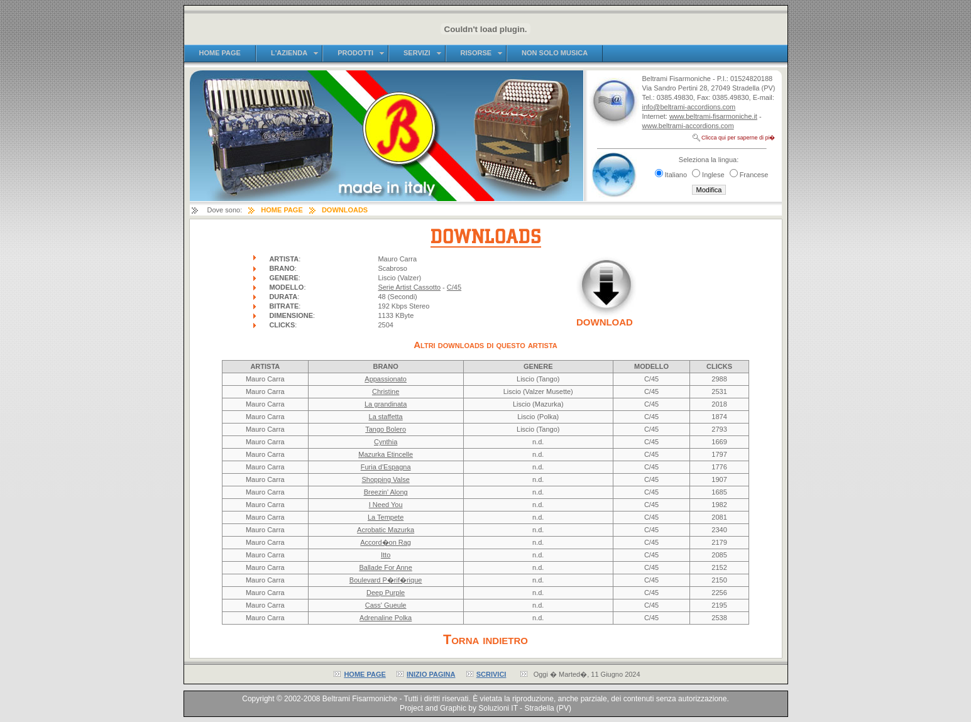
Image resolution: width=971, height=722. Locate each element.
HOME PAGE (364, 674)
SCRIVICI (491, 674)
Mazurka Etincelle (385, 454)
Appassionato (386, 379)
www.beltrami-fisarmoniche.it (713, 116)
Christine (385, 391)
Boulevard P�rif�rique (385, 580)
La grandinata (386, 404)
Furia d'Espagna (386, 467)
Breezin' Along (386, 492)
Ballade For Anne (385, 567)
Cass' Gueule (386, 605)
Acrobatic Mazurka (385, 529)
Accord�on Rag (385, 542)
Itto (385, 555)
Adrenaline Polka (385, 617)
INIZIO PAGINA (431, 674)
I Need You (386, 504)
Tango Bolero (385, 429)
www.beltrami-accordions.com (688, 125)
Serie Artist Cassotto (409, 287)
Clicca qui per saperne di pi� (738, 137)
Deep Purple (385, 592)
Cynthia (385, 442)
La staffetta (386, 416)
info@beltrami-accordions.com (689, 107)
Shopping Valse (386, 479)
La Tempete (385, 517)
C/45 (454, 287)
